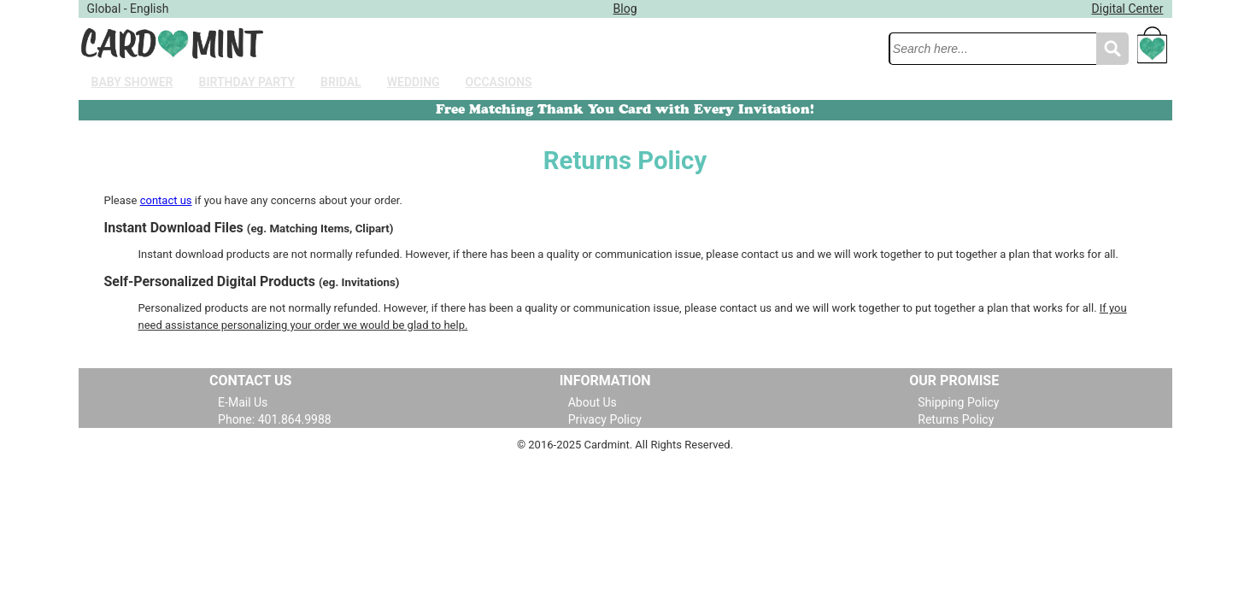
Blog (625, 8)
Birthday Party (247, 82)
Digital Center (1128, 8)
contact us (166, 200)
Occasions (499, 82)
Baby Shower (132, 82)
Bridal (340, 82)
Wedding (413, 82)
